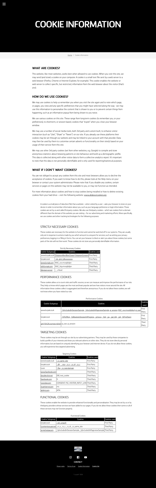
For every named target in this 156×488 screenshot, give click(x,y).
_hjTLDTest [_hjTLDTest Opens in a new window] (66, 317)
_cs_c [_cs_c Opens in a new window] (78, 365)
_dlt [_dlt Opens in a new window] (58, 365)
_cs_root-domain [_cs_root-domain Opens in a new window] (67, 368)
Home (70, 55)
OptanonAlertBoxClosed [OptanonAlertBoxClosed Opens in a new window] (64, 256)
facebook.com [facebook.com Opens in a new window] (46, 379)
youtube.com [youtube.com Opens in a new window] (46, 383)
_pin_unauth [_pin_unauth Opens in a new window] (61, 423)
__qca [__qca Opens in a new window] (62, 365)
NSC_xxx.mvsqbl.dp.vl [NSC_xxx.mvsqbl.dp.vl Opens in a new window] (126, 310)
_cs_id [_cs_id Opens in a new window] (73, 365)
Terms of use (71, 466)
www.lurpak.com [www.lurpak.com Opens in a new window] (47, 263)
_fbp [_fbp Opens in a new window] (58, 368)
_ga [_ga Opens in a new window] (108, 317)
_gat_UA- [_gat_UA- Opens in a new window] (113, 317)
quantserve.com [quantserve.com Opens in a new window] (47, 387)
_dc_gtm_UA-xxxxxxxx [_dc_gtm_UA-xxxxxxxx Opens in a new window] (64, 259)
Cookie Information (84, 466)
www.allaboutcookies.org (95, 195)
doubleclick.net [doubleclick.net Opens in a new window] (47, 376)
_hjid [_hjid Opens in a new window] (104, 317)
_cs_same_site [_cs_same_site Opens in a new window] (62, 361)
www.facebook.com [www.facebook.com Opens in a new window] (48, 372)
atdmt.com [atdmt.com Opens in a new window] (45, 390)
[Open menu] (4, 4)
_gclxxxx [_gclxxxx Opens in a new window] (98, 317)
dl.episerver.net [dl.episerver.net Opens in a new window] (46, 270)
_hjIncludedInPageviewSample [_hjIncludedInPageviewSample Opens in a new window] (97, 310)
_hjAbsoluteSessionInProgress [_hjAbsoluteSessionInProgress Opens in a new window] (82, 317)
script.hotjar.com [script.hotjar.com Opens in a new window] (47, 430)
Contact (78, 462)
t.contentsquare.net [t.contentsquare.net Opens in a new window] (48, 427)
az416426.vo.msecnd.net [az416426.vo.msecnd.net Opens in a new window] (51, 324)
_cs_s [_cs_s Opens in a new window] (68, 365)
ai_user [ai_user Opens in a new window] (138, 310)
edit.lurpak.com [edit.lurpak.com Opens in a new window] (47, 267)
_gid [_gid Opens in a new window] (119, 317)
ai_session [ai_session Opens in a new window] (113, 310)
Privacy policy (61, 466)
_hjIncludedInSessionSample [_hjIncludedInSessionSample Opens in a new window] (73, 310)
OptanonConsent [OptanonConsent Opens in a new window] (82, 256)
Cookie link (95, 466)
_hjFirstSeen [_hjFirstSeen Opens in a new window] (126, 317)
